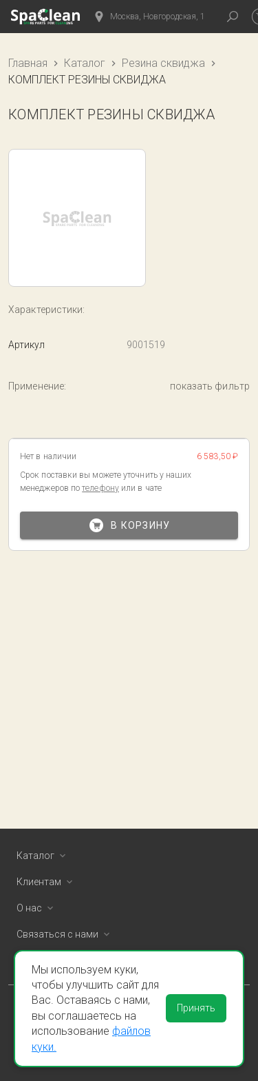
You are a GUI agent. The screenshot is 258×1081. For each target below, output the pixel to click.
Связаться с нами (66, 934)
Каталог (84, 63)
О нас (37, 907)
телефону (100, 488)
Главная (27, 63)
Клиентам (47, 881)
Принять (196, 1007)
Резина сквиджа (163, 63)
